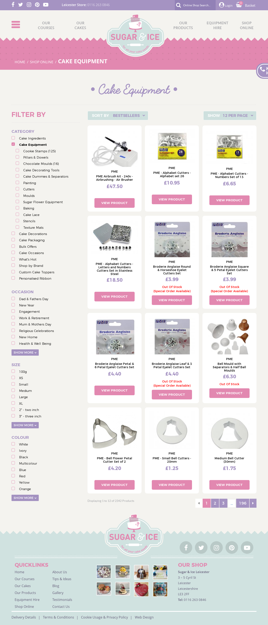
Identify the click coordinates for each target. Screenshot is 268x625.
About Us (59, 572)
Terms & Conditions (58, 617)
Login (226, 5)
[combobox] (118, 115)
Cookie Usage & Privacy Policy (104, 617)
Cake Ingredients (32, 138)
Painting (29, 183)
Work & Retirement (34, 318)
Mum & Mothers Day (35, 324)
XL (21, 403)
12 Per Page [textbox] (235, 115)
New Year (26, 305)
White (23, 444)
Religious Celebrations (36, 331)
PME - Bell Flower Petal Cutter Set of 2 (114, 460)
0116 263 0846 (98, 5)
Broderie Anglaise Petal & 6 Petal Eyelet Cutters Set (114, 365)
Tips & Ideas (61, 579)
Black (23, 457)
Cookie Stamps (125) (39, 151)
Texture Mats (33, 228)
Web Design (144, 617)
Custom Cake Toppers (36, 272)
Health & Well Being (35, 344)
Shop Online (24, 606)
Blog (55, 586)
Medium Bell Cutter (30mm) (229, 460)
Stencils (29, 221)
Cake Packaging (32, 240)
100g (23, 372)
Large (23, 397)
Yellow (24, 482)
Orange (25, 489)
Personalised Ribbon (35, 278)
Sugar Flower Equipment (43, 202)
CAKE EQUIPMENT (82, 61)
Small (23, 384)
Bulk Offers (27, 247)
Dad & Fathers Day (33, 299)
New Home (28, 337)
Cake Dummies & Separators (45, 176)
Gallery (57, 592)
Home (19, 572)
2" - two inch (29, 410)
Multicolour (28, 463)
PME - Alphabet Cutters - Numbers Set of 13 (229, 175)
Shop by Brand (31, 266)
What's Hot (27, 259)
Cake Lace (31, 215)
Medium (25, 391)
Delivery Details (24, 617)
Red (22, 476)
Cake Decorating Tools (41, 170)
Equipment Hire (27, 599)
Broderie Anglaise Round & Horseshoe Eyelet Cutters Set (172, 270)
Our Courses (25, 579)
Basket (245, 5)
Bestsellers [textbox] (126, 115)
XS (21, 378)
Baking (28, 208)
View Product (114, 203)
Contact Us (61, 606)
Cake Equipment (33, 145)
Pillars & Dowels (35, 157)
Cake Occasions (31, 253)
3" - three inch (30, 416)
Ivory (23, 451)
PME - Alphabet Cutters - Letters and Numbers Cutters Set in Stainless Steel (114, 269)
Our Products (25, 592)
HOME (20, 61)
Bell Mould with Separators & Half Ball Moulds (229, 367)
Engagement (29, 312)
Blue (22, 470)
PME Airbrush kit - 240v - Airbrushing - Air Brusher (114, 178)
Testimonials (62, 599)
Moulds (29, 196)
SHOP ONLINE (42, 61)
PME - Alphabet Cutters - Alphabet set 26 (172, 174)
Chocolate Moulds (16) (41, 164)
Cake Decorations (33, 234)
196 (242, 503)
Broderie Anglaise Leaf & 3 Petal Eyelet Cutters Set (172, 365)
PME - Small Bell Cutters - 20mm (172, 460)
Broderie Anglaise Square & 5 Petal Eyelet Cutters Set (229, 270)
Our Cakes (23, 586)
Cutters (28, 189)
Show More (24, 352)
